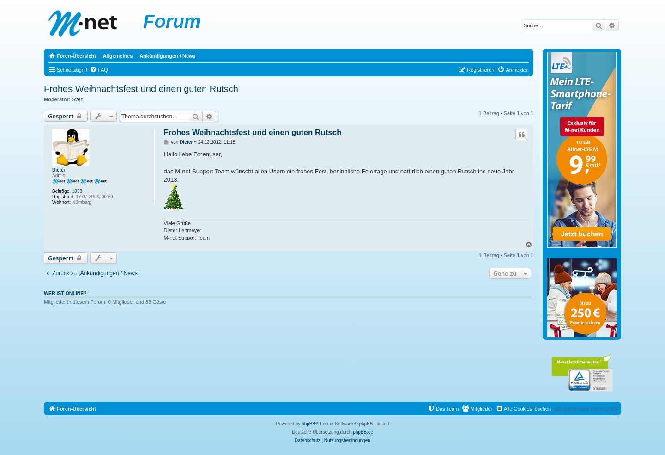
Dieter (58, 169)
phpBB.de (363, 432)
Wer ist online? (65, 293)
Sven (78, 99)
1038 (77, 191)
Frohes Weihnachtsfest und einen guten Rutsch (141, 89)
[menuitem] (99, 69)
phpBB (308, 423)
